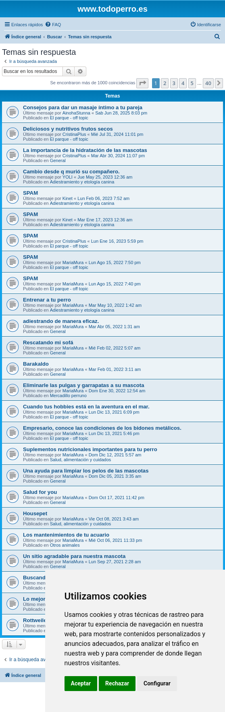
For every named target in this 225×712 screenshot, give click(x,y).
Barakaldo (36, 364)
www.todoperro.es (112, 8)
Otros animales (65, 545)
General (58, 160)
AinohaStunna (76, 112)
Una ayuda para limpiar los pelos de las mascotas (86, 471)
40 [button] (208, 83)
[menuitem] (53, 24)
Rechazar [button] (117, 683)
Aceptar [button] (81, 683)
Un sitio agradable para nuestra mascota (74, 556)
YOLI (67, 177)
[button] (142, 83)
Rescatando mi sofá (48, 342)
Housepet (35, 513)
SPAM (30, 193)
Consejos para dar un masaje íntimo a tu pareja (82, 107)
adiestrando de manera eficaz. (61, 321)
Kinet (67, 198)
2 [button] (164, 83)
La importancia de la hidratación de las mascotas (85, 150)
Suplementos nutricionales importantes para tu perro (90, 449)
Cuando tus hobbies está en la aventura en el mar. (86, 407)
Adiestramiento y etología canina (82, 181)
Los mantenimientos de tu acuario (66, 535)
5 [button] (192, 83)
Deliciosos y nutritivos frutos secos (68, 129)
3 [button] (174, 83)
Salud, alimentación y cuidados (80, 459)
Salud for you (40, 492)
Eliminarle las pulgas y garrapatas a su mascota (83, 385)
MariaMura (73, 262)
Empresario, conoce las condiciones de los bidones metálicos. (102, 428)
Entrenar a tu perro (47, 300)
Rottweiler (36, 620)
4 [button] (182, 83)
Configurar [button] (157, 683)
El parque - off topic (69, 117)
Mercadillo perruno (68, 395)
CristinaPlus (74, 134)
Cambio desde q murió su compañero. (71, 172)
